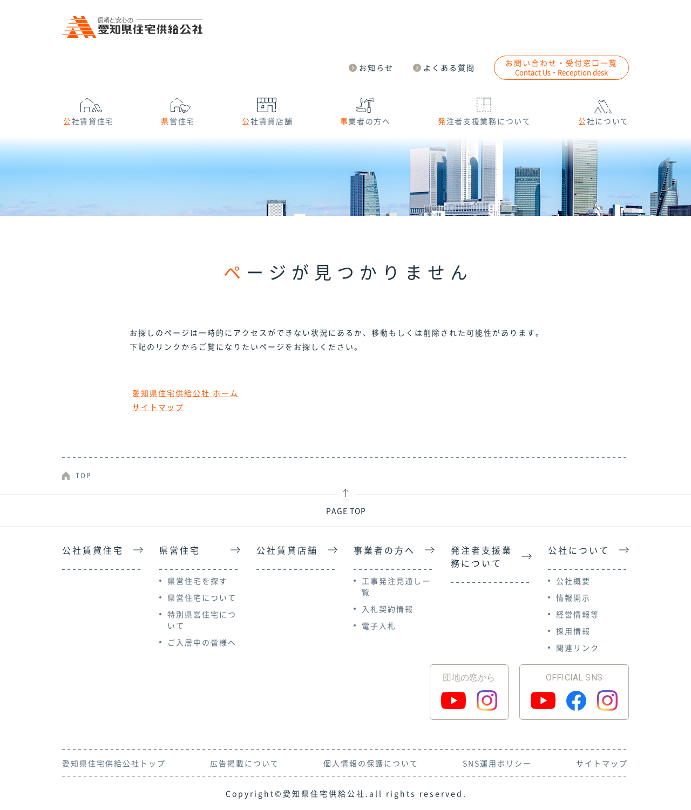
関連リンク (577, 647)
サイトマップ (158, 406)
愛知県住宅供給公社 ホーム (185, 392)
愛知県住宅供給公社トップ (114, 763)
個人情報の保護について (370, 763)
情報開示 (573, 597)
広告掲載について (244, 763)
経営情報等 (577, 614)
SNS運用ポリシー (497, 763)
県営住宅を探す (197, 580)
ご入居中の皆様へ (201, 642)
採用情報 (573, 630)
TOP (84, 475)
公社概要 (573, 580)
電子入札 (379, 625)
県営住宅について (201, 597)
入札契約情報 (388, 608)
